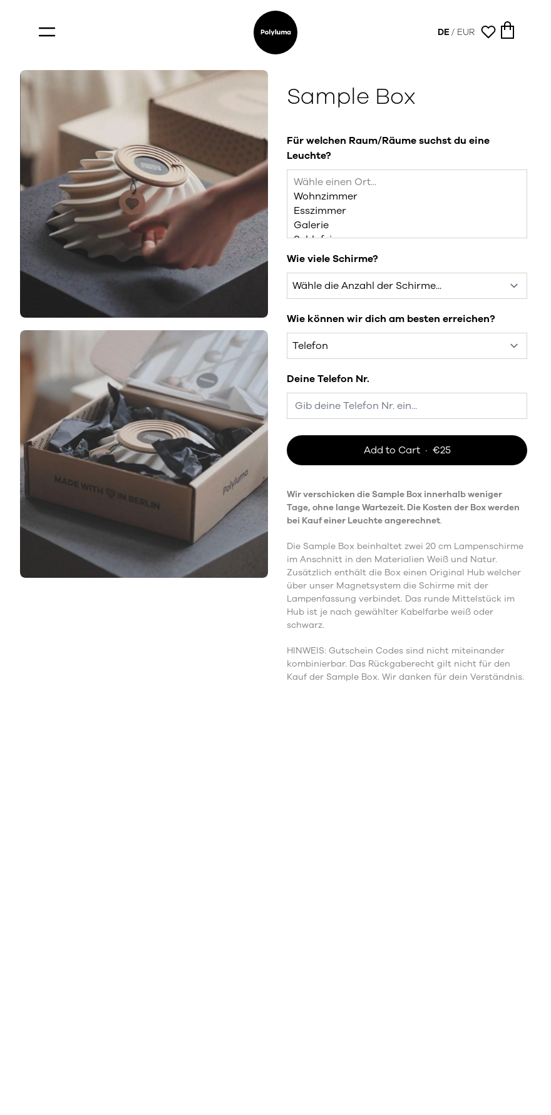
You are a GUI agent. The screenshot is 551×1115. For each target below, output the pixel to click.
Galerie (407, 225)
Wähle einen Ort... (407, 182)
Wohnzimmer (407, 196)
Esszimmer (407, 211)
